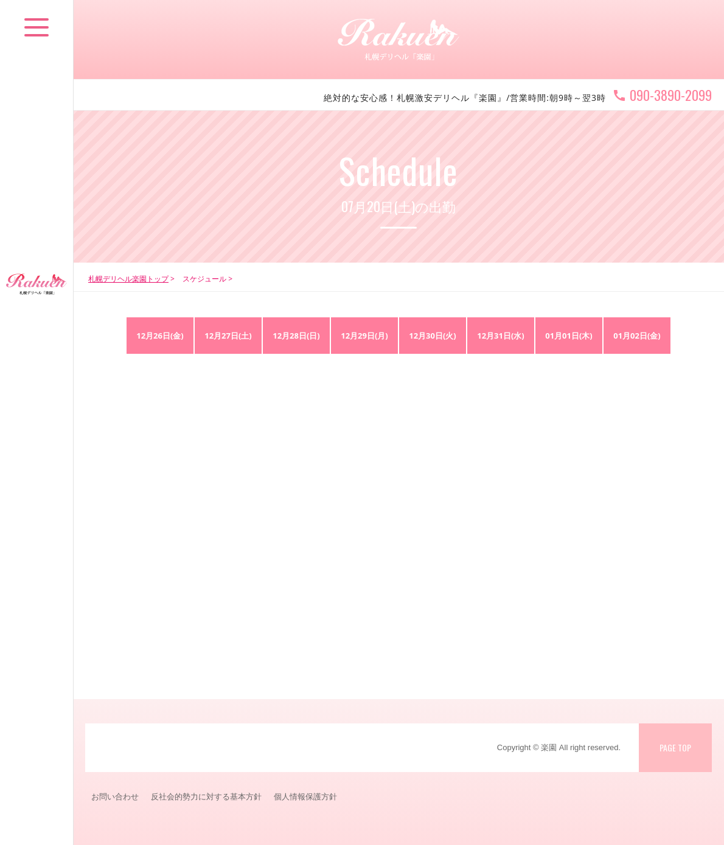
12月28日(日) (296, 335)
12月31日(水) (500, 335)
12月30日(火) (432, 335)
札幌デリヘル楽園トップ (128, 279)
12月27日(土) (228, 335)
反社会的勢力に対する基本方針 (206, 796)
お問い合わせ (115, 796)
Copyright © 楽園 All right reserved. (559, 747)
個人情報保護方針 (305, 796)
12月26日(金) (160, 335)
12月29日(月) (364, 335)
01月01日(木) (569, 335)
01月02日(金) (637, 335)
